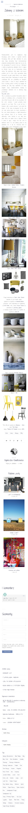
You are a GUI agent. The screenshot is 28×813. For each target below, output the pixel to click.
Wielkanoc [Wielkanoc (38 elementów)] (10, 803)
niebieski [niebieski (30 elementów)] (17, 784)
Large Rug (5, 598)
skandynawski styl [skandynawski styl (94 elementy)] (7, 793)
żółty (21, 433)
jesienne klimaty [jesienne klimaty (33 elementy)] (6, 775)
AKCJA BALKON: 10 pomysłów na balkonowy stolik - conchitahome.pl (14, 701)
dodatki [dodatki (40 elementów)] (16, 765)
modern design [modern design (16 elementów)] (13, 781)
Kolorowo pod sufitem (14, 570)
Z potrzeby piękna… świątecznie (11, 677)
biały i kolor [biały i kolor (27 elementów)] (5, 759)
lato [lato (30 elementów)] (22, 778)
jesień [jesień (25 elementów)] (13, 775)
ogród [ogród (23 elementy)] (22, 784)
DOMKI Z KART (14, 533)
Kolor (7, 433)
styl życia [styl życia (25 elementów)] (19, 796)
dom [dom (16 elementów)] (21, 765)
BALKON (6, 706)
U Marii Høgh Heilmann (8, 690)
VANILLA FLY (19, 714)
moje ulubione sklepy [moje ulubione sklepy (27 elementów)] (8, 784)
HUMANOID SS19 (7, 673)
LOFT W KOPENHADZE (14, 495)
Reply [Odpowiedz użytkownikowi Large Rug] (24, 595)
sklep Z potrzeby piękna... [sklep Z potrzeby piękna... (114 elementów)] (9, 796)
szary (11, 433)
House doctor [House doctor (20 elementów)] (6, 772)
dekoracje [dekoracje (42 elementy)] (5, 762)
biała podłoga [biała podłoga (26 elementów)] (18, 756)
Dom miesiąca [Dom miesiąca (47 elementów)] (6, 768)
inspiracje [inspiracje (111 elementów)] (17, 772)
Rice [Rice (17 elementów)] (4, 790)
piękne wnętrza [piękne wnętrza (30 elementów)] (20, 787)
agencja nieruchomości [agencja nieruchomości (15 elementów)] (8, 756)
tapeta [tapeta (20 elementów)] (10, 800)
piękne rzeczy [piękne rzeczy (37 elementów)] (11, 787)
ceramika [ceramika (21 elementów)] (22, 759)
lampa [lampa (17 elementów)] (17, 778)
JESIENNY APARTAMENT (14, 722)
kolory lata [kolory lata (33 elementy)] (5, 778)
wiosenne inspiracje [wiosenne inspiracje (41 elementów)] (19, 803)
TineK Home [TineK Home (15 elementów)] (16, 800)
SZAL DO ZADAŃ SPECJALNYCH (12, 681)
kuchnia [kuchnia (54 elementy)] (11, 778)
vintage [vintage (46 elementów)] (4, 803)
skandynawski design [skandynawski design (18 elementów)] (11, 790)
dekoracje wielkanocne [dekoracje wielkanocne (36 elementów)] (14, 762)
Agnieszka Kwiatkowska (18, 4)
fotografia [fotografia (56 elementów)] (19, 768)
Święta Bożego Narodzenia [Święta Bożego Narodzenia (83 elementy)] (9, 806)
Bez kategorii (12, 6)
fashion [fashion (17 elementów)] (12, 768)
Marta (4, 710)
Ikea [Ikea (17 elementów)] (12, 772)
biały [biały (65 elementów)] (24, 756)
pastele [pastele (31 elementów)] (4, 787)
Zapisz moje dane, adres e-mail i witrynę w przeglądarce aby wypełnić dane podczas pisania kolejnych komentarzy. (13, 646)
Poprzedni (10, 15)
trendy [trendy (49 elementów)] (22, 800)
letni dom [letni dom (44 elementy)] (5, 781)
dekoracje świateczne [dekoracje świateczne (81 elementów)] (8, 765)
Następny (18, 15)
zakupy (16, 433)
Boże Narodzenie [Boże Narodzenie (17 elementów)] (14, 759)
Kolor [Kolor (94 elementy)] (18, 775)
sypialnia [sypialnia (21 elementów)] (5, 800)
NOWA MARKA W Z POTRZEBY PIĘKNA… (14, 685)
